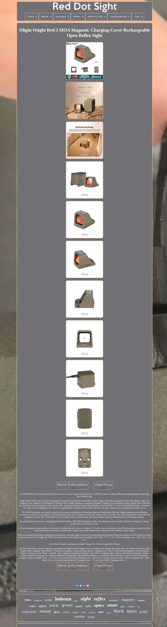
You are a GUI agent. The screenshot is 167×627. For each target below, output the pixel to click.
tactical (75, 612)
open (56, 611)
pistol (143, 611)
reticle (54, 605)
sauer (112, 605)
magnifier (128, 600)
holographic (29, 611)
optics (99, 605)
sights (88, 606)
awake (109, 613)
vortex (80, 616)
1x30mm (66, 612)
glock (123, 607)
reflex (100, 599)
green (67, 605)
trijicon (42, 606)
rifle (138, 607)
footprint (38, 600)
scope (48, 600)
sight (86, 599)
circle (91, 617)
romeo (32, 606)
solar (76, 601)
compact (141, 600)
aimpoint (92, 612)
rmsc (27, 600)
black (119, 610)
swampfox (114, 600)
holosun (63, 599)
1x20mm (131, 606)
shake (83, 612)
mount (45, 611)
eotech (79, 606)
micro (132, 611)
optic (101, 612)
